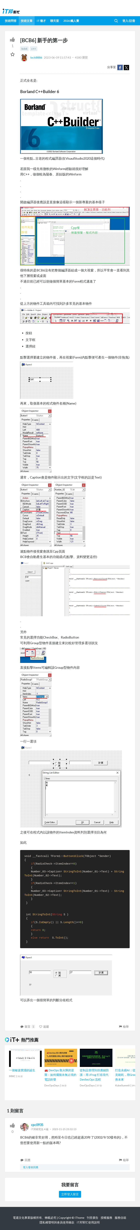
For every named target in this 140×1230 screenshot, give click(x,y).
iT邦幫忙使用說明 (88, 1222)
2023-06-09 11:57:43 (57, 57)
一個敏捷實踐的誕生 (22, 1070)
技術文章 (26, 20)
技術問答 (11, 20)
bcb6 (24, 48)
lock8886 (31, 57)
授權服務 (106, 1217)
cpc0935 (37, 1125)
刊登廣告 (92, 1217)
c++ (33, 48)
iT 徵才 (41, 20)
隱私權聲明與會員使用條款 (57, 1222)
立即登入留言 (70, 1194)
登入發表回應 (30, 1167)
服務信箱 (120, 1217)
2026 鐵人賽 (71, 20)
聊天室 (54, 20)
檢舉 (123, 1026)
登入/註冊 (128, 20)
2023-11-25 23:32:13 (64, 1129)
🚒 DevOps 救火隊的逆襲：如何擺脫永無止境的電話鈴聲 (60, 1074)
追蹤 (44, 1026)
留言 (27, 1026)
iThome (79, 1217)
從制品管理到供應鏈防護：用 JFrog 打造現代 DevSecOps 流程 (94, 1074)
